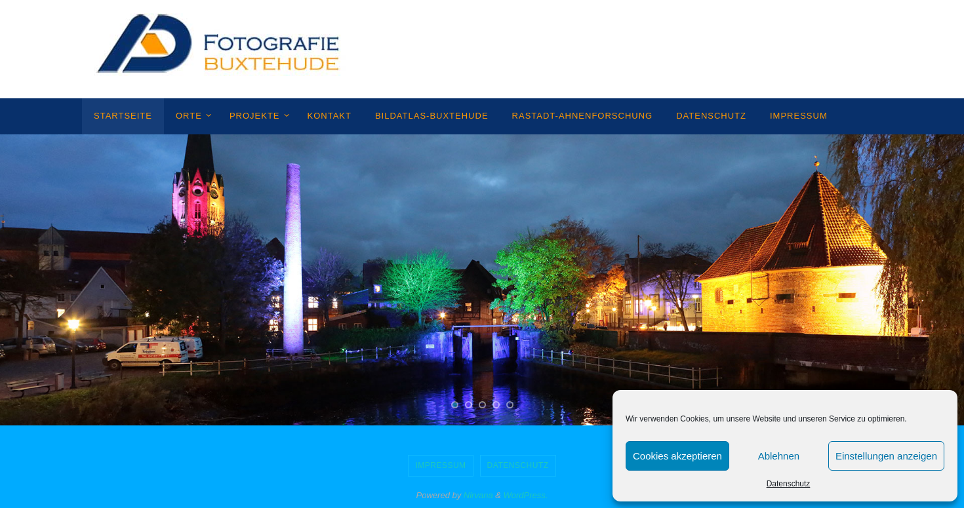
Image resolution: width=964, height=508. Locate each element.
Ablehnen (778, 455)
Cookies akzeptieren (677, 455)
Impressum (440, 465)
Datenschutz (789, 483)
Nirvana (478, 495)
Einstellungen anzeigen (886, 455)
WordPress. (526, 495)
